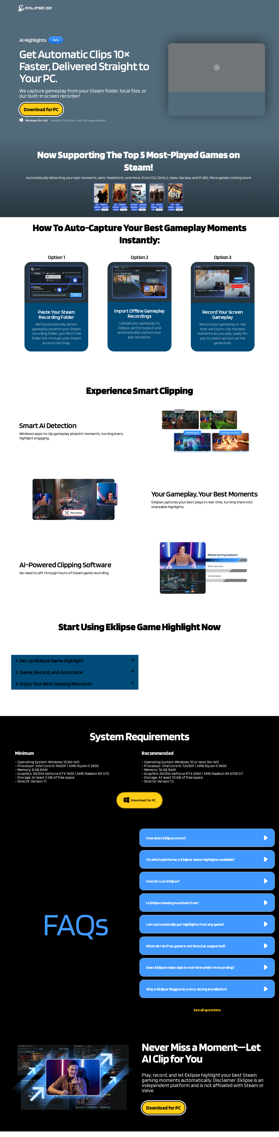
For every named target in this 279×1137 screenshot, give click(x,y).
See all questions (207, 1011)
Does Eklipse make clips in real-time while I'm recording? (190, 968)
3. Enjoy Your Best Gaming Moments (53, 685)
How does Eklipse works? (166, 839)
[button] (74, 662)
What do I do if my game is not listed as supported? (185, 947)
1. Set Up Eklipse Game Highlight (49, 662)
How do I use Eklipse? (163, 882)
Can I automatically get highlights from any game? (185, 925)
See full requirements (91, 121)
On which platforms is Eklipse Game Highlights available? (190, 860)
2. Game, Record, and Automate (49, 673)
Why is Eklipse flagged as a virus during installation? (186, 990)
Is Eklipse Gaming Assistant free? (172, 904)
